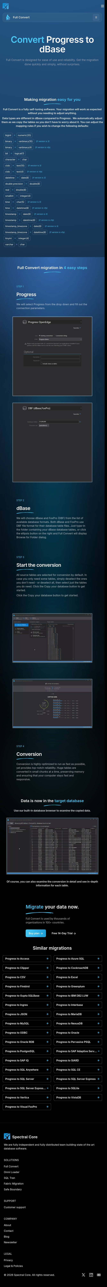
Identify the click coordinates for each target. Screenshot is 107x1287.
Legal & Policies (13, 1266)
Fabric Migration (14, 1183)
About (7, 1225)
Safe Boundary (13, 1189)
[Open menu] (102, 6)
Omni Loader (11, 1172)
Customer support (15, 1207)
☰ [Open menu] (96, 17)
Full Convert (21, 17)
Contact (8, 1230)
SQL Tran (9, 1177)
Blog (6, 1236)
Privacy (8, 1260)
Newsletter (10, 1242)
